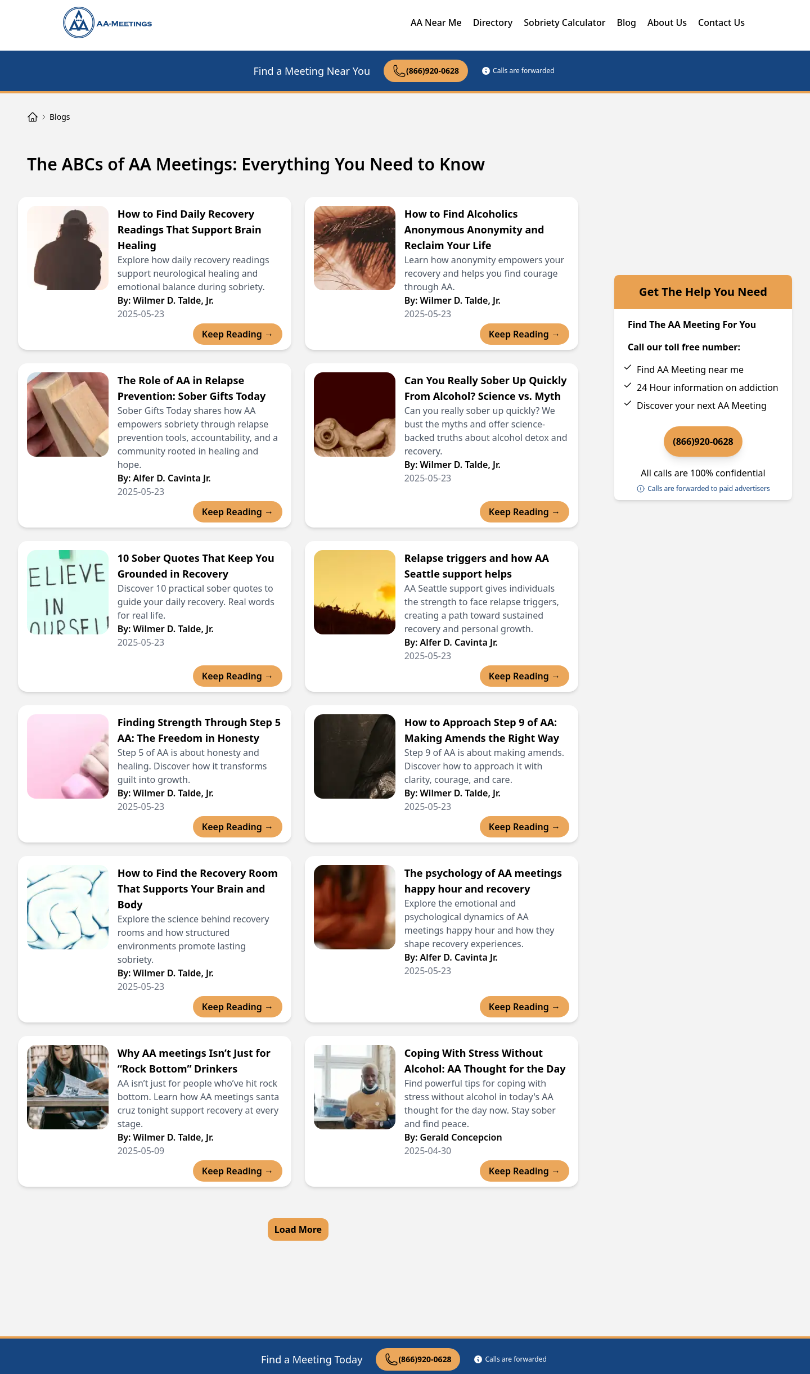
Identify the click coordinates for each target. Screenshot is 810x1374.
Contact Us (721, 22)
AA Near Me (436, 22)
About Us (667, 22)
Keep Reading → (237, 334)
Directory (493, 22)
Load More (298, 1229)
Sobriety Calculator (564, 22)
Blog (626, 22)
